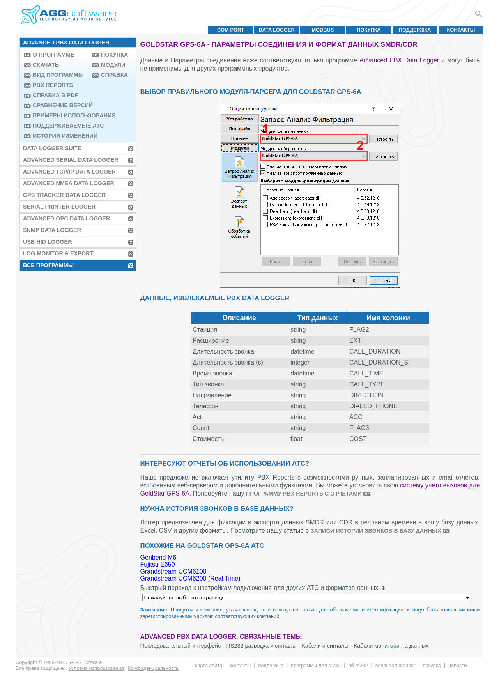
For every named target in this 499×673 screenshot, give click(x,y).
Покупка (369, 30)
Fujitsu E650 (157, 564)
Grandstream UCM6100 (173, 571)
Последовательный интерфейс (180, 646)
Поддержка (415, 30)
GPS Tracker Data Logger (64, 195)
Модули (113, 65)
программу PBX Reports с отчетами (304, 494)
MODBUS (322, 30)
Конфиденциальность (153, 668)
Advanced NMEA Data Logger (68, 183)
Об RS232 (358, 665)
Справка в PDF (55, 95)
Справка (114, 75)
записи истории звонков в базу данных (376, 531)
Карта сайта (209, 665)
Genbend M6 (158, 557)
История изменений (60, 136)
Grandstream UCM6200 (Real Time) (190, 578)
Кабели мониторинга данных (391, 646)
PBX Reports (53, 85)
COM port (230, 30)
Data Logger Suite (52, 148)
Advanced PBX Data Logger (399, 60)
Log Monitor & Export (58, 253)
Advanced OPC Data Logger (66, 218)
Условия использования (96, 668)
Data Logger (277, 30)
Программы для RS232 (316, 665)
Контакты (461, 30)
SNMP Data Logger (52, 230)
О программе (53, 54)
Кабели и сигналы (325, 646)
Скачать (46, 65)
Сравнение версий (60, 105)
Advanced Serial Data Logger (71, 160)
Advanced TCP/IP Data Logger (69, 171)
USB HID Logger (47, 242)
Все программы (48, 265)
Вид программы (58, 75)
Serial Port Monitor (395, 665)
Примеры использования (60, 115)
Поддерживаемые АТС (60, 125)
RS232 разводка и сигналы (261, 646)
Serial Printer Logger (59, 207)
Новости (457, 665)
